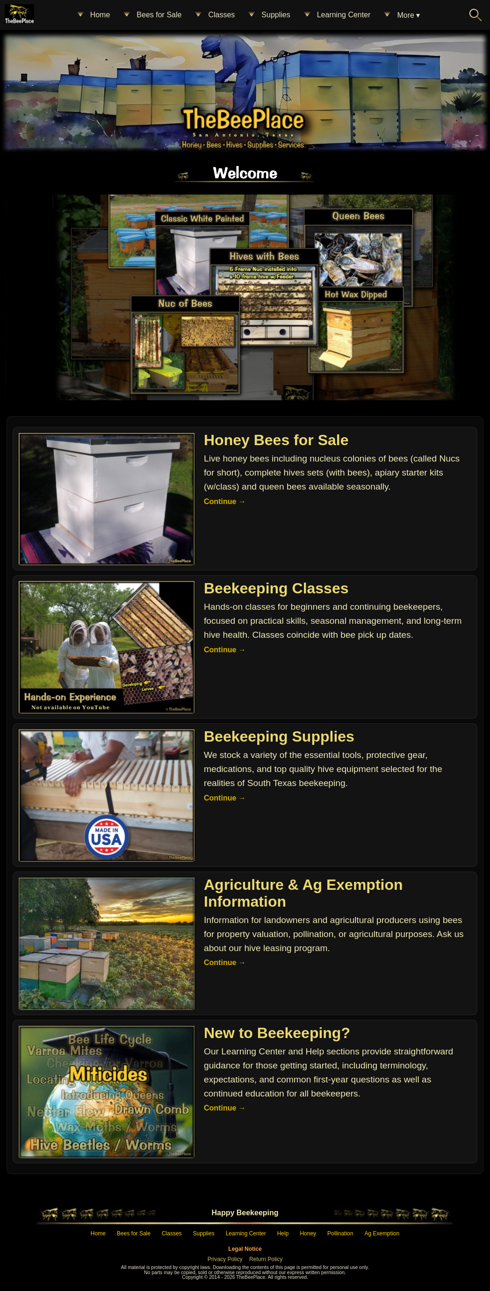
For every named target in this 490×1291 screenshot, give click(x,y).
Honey (308, 1233)
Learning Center (336, 15)
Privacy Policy (225, 1259)
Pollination (340, 1233)
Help (283, 1233)
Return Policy (265, 1259)
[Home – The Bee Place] (242, 118)
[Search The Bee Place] (475, 15)
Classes (214, 15)
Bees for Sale (151, 15)
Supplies (268, 15)
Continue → (225, 501)
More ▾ (401, 15)
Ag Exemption (381, 1233)
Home (92, 15)
